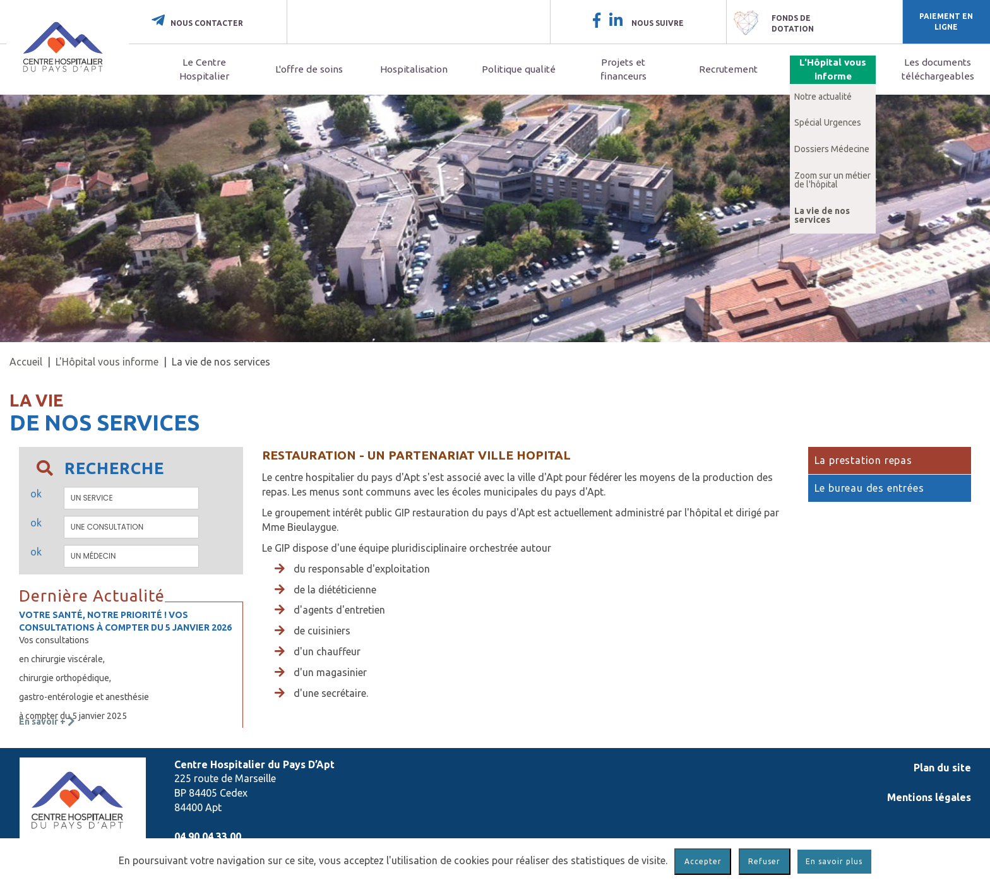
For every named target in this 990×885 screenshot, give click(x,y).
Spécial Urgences (827, 122)
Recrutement (728, 69)
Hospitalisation (414, 69)
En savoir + (47, 721)
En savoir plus (834, 861)
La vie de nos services (822, 215)
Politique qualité (519, 69)
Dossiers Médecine (831, 149)
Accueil (25, 361)
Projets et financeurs (623, 69)
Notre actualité (823, 97)
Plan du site (942, 767)
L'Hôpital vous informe (832, 69)
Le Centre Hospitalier (204, 69)
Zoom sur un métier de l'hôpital (832, 179)
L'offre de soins (309, 69)
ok (36, 493)
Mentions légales (929, 797)
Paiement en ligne (946, 21)
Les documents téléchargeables (938, 69)
